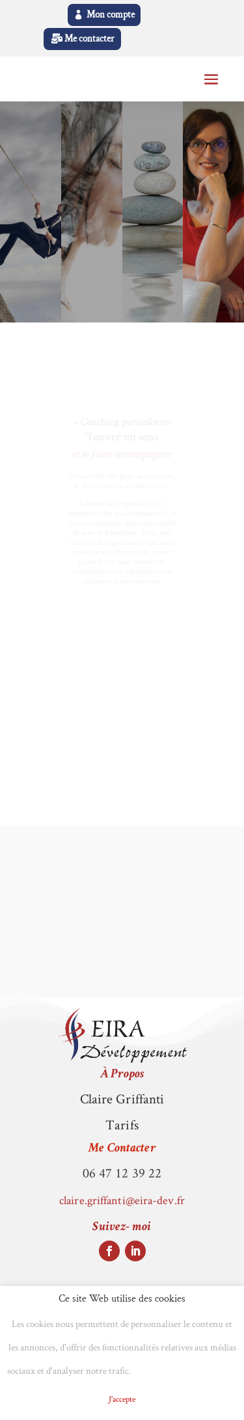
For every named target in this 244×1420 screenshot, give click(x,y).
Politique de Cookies (185, 1371)
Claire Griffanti (122, 1098)
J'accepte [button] (122, 1398)
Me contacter (89, 39)
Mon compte (111, 14)
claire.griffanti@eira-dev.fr (122, 1199)
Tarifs (122, 1124)
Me (122, 1148)
